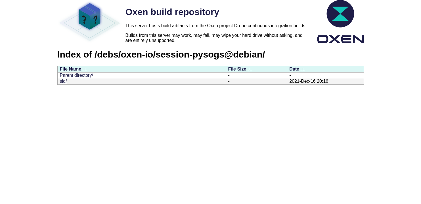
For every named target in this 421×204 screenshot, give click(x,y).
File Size (237, 69)
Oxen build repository (172, 12)
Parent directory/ (76, 75)
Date (294, 69)
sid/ (63, 81)
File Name (70, 69)
